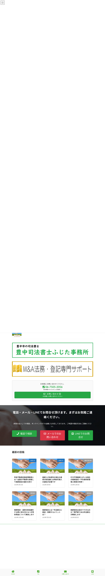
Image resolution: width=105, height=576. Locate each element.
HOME (13, 572)
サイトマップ (37, 526)
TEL (38, 572)
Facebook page (73, 541)
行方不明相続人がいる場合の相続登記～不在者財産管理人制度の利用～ (80, 479)
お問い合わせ (65, 572)
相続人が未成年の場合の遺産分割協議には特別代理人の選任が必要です (52, 479)
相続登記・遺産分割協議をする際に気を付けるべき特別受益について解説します (24, 512)
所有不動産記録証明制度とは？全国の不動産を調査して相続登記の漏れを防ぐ (24, 479)
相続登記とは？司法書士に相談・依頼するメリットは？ (52, 512)
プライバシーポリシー (21, 526)
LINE (92, 572)
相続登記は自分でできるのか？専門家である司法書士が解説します (80, 512)
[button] (24, 433)
